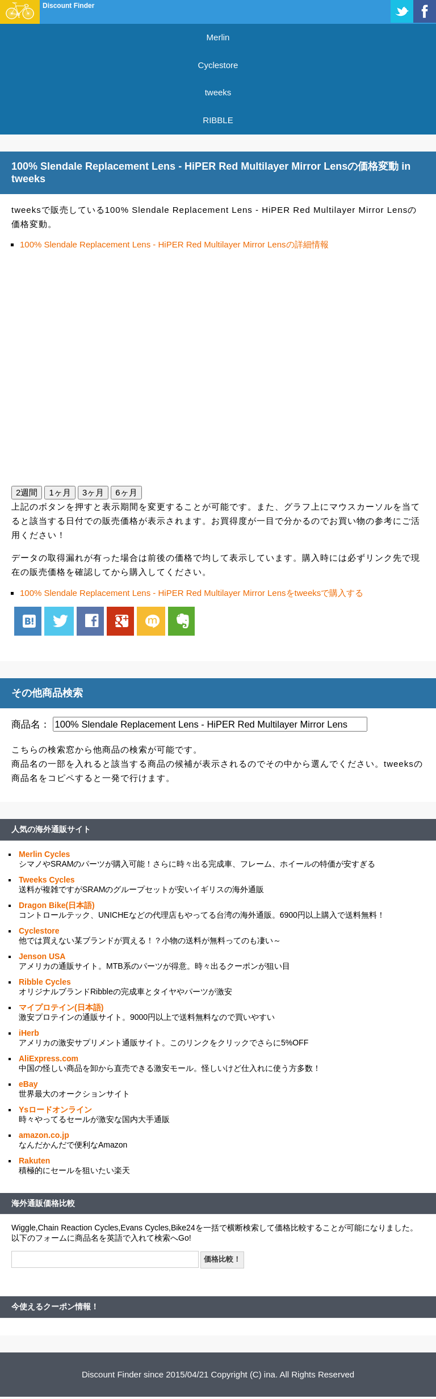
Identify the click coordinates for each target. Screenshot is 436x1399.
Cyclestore (218, 65)
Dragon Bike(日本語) (57, 905)
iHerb (29, 1032)
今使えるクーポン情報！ (55, 1306)
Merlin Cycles (44, 854)
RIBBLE (218, 120)
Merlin (218, 37)
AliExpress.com (48, 1058)
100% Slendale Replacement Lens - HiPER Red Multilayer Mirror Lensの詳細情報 (174, 244)
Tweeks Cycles (47, 879)
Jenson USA (42, 956)
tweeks (218, 92)
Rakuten (34, 1160)
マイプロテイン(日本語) (61, 1007)
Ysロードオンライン (55, 1109)
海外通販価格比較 (43, 1203)
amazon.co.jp (44, 1135)
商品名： (30, 724)
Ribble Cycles (45, 981)
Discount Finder (68, 6)
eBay (28, 1084)
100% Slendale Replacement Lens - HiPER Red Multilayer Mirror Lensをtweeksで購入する (191, 593)
